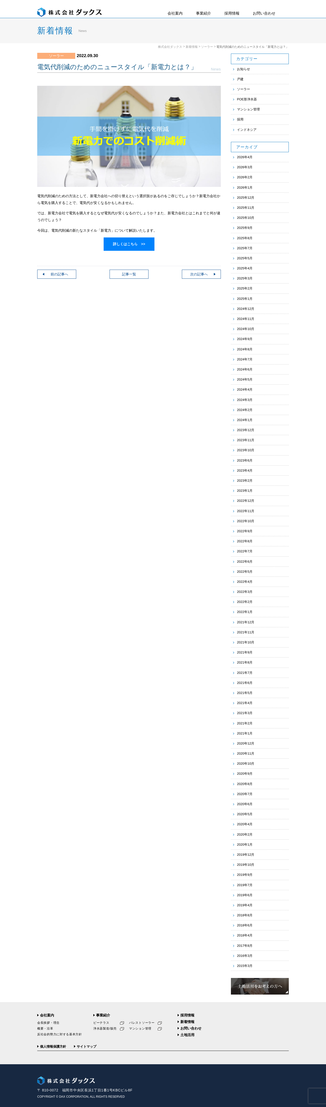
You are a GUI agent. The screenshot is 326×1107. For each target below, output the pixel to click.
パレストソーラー (142, 1022)
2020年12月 (245, 743)
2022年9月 (245, 531)
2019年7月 (245, 885)
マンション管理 (248, 109)
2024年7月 (245, 359)
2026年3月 (245, 167)
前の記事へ (59, 274)
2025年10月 (245, 218)
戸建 (240, 79)
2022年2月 (245, 602)
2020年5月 (245, 814)
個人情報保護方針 (53, 1046)
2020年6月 (245, 804)
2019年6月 (245, 895)
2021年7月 (245, 673)
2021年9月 (245, 652)
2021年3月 (245, 713)
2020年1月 (245, 844)
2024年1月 (245, 420)
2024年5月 (245, 379)
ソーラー (207, 47)
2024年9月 (245, 339)
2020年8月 (245, 784)
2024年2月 (245, 410)
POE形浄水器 (247, 99)
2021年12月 (245, 622)
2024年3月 (245, 400)
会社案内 (175, 13)
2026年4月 (245, 157)
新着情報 (192, 47)
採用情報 (231, 13)
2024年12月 (245, 309)
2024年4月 (245, 389)
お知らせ (243, 69)
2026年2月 (245, 177)
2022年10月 (245, 521)
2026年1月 (245, 187)
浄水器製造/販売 (105, 1028)
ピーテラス (101, 1022)
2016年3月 (245, 956)
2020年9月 (245, 773)
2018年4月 (245, 935)
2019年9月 (245, 875)
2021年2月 (245, 723)
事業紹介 (203, 13)
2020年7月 (245, 794)
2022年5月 (245, 571)
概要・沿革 (45, 1028)
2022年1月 (245, 612)
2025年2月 (245, 288)
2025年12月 (245, 197)
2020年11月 (245, 753)
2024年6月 (245, 369)
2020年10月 (245, 763)
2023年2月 (245, 480)
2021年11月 (245, 632)
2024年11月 (245, 319)
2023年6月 (245, 460)
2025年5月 (245, 258)
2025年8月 (245, 238)
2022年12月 (245, 501)
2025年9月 (245, 228)
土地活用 (187, 1035)
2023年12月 (245, 430)
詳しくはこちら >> (129, 244)
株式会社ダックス (170, 47)
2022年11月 (245, 511)
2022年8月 (245, 541)
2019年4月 (245, 905)
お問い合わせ (264, 13)
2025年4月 (245, 268)
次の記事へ (199, 274)
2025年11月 (245, 208)
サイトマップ (86, 1046)
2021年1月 (245, 733)
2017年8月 (245, 946)
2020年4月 (245, 824)
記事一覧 (129, 274)
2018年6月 (245, 925)
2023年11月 (245, 440)
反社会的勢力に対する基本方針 (59, 1034)
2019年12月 (245, 854)
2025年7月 (245, 248)
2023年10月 (245, 450)
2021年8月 (245, 662)
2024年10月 (245, 329)
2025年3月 (245, 278)
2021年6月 (245, 683)
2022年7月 (245, 551)
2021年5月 (245, 693)
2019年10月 (245, 865)
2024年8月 (245, 349)
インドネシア (247, 130)
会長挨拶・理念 (48, 1022)
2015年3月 (245, 966)
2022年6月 (245, 561)
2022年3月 (245, 592)
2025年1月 (245, 299)
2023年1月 (245, 491)
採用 (240, 119)
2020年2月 (245, 834)
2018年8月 (245, 915)
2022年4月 (245, 582)
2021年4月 (245, 703)
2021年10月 (245, 642)
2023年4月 (245, 470)
